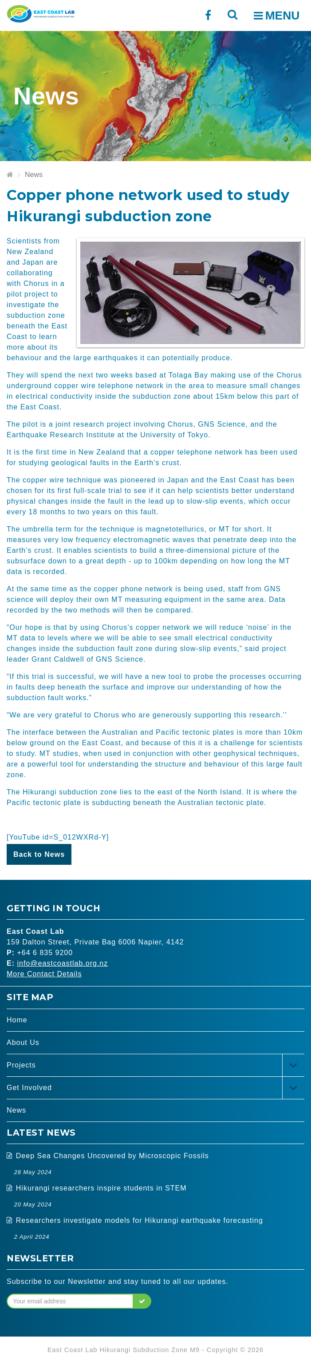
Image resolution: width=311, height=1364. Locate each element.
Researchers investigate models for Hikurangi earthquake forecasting (139, 1220)
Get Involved (29, 1087)
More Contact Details (44, 974)
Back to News (39, 854)
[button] (142, 1301)
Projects (21, 1065)
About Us (23, 1042)
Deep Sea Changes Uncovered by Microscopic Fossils (112, 1156)
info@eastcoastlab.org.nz (62, 963)
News (34, 174)
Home (17, 1020)
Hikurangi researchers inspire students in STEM (101, 1188)
